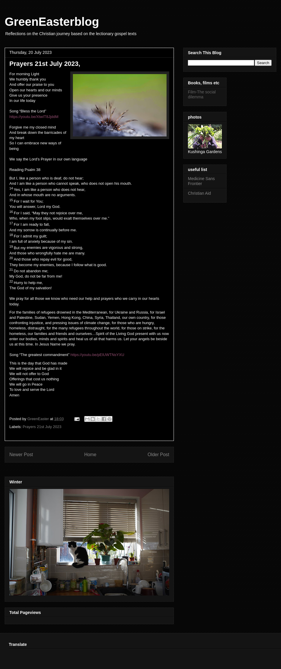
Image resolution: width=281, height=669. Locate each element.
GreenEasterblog (52, 21)
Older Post (158, 454)
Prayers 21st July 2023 (42, 427)
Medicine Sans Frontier (201, 181)
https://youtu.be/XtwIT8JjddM (34, 116)
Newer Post (21, 454)
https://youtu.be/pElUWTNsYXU (97, 355)
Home (90, 454)
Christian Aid (199, 193)
